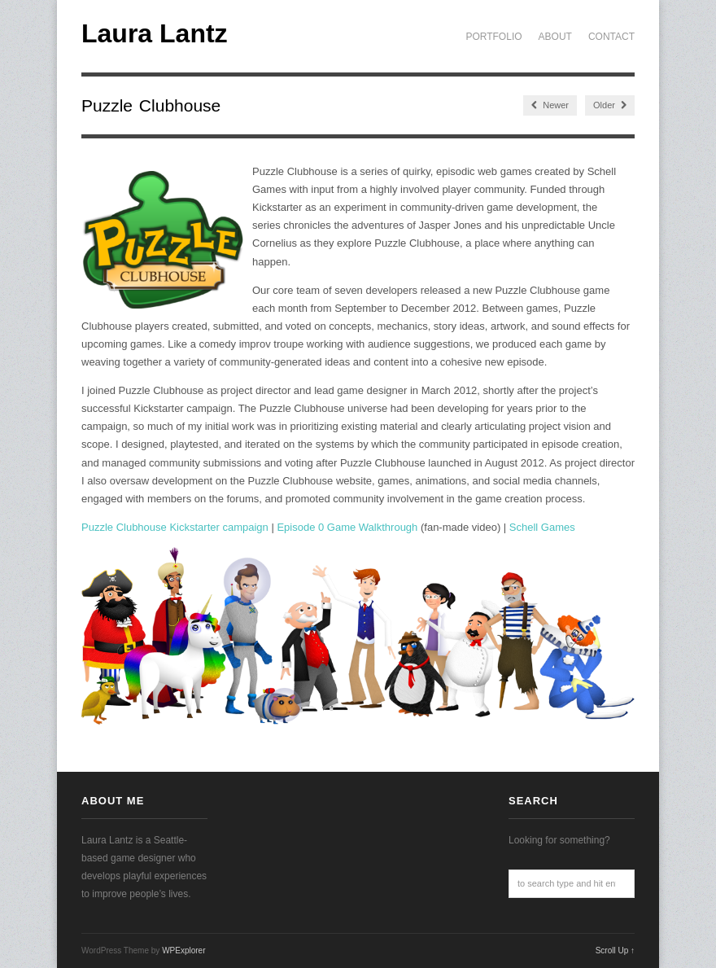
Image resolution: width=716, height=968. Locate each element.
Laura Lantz (154, 33)
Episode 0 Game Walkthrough (347, 527)
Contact (611, 36)
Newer (550, 105)
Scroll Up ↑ (615, 950)
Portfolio (493, 36)
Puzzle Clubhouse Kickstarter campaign (174, 527)
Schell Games (542, 527)
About (555, 36)
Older (609, 105)
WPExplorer (183, 950)
